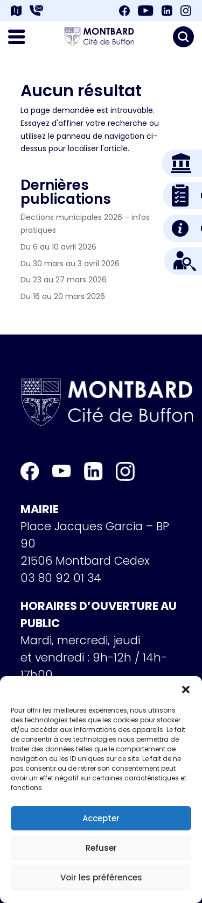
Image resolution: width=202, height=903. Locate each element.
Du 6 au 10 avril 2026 (58, 246)
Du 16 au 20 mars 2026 (62, 296)
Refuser (101, 848)
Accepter (101, 818)
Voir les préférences (101, 877)
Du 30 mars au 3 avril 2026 (70, 263)
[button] (185, 689)
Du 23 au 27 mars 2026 (63, 279)
